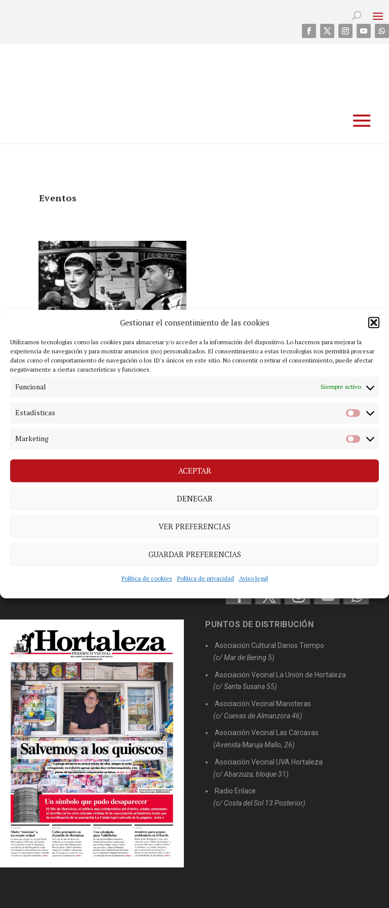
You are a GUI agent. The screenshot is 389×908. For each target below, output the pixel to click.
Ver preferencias (194, 526)
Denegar (195, 498)
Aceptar (194, 470)
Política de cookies (147, 578)
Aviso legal (253, 578)
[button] (374, 322)
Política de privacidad (205, 578)
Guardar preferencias (194, 554)
